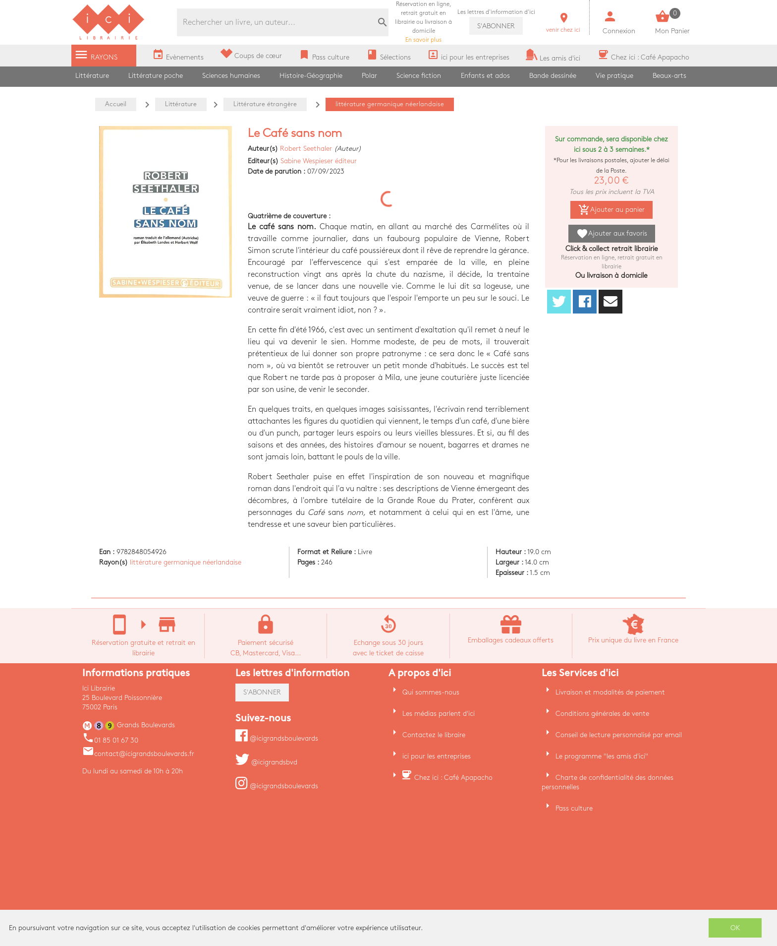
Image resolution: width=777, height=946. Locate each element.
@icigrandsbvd (266, 762)
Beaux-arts (669, 75)
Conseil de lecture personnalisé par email (618, 735)
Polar (369, 75)
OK (735, 928)
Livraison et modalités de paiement (610, 692)
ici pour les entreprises (436, 756)
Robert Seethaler (306, 148)
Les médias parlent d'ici (438, 713)
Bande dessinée (552, 75)
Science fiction (418, 75)
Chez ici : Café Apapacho (453, 777)
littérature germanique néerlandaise (185, 562)
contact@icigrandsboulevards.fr (138, 754)
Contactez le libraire (433, 735)
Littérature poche (155, 75)
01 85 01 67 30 (110, 740)
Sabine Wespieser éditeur (318, 161)
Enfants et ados (485, 75)
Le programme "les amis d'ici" (601, 756)
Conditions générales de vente (602, 713)
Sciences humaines (231, 75)
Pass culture (574, 808)
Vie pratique (614, 75)
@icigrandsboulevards (276, 738)
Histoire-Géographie (310, 75)
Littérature (92, 75)
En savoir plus (423, 22)
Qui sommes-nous (430, 692)
